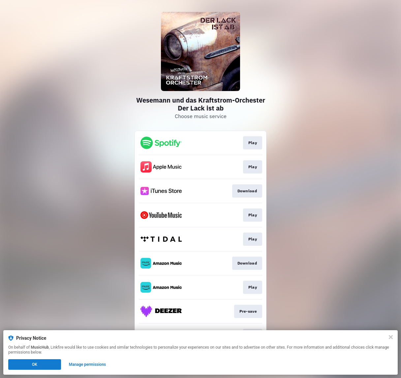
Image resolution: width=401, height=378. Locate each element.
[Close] (391, 337)
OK (34, 364)
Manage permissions (87, 364)
